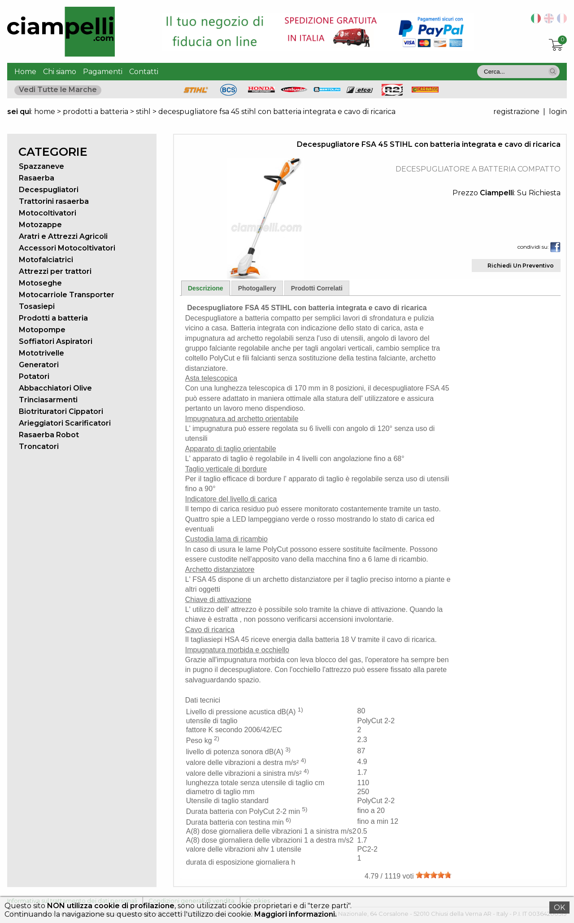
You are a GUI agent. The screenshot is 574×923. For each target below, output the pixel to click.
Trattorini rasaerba (54, 201)
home (44, 111)
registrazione (516, 111)
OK (559, 907)
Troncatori (39, 446)
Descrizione (205, 288)
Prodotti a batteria (53, 318)
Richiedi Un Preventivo (520, 265)
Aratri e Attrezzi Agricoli (63, 236)
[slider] (434, 875)
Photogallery (257, 288)
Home (25, 71)
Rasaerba (36, 178)
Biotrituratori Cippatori (61, 411)
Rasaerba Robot (49, 435)
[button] (553, 71)
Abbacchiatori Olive (55, 388)
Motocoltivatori (47, 213)
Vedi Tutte (58, 89)
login (558, 111)
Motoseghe (40, 283)
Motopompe (42, 329)
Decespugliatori (48, 189)
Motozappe (40, 224)
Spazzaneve (41, 166)
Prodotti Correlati (317, 288)
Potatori (34, 376)
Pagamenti (102, 71)
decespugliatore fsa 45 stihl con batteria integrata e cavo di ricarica (277, 111)
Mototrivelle (41, 353)
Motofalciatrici (46, 259)
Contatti (143, 71)
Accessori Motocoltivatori (67, 248)
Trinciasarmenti (48, 400)
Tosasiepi (37, 306)
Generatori (39, 364)
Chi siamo (59, 71)
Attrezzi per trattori (55, 271)
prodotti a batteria (95, 111)
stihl (143, 111)
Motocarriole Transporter (66, 294)
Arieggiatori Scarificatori (65, 423)
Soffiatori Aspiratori (55, 341)
